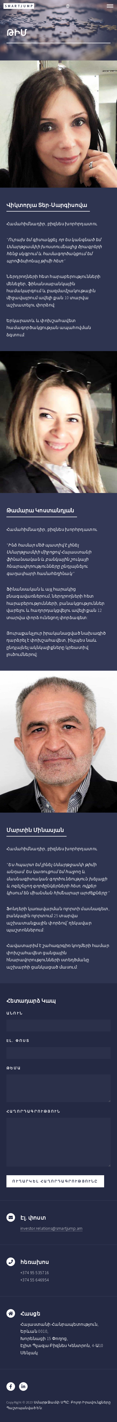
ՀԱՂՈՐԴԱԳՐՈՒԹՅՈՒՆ (33, 1111)
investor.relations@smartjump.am (51, 1228)
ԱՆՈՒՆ (14, 1013)
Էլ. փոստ (18, 1040)
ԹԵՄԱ (13, 1068)
